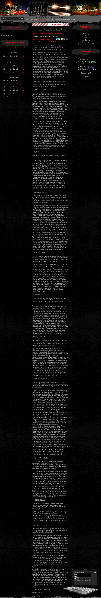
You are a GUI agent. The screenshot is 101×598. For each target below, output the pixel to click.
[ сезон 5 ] (59, 29)
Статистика (43, 36)
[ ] (47, 29)
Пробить (86, 37)
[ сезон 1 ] (35, 29)
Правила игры (49, 19)
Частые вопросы (59, 19)
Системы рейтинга (70, 19)
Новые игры (33, 19)
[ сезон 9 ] (52, 30)
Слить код (86, 34)
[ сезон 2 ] (41, 29)
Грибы (86, 35)
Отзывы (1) (55, 36)
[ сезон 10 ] (59, 30)
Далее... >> (86, 42)
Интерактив (86, 39)
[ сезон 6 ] (64, 29)
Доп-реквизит (86, 40)
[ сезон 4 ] (53, 29)
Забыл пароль (87, 580)
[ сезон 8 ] (47, 30)
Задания (36, 36)
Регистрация (78, 580)
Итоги (50, 36)
